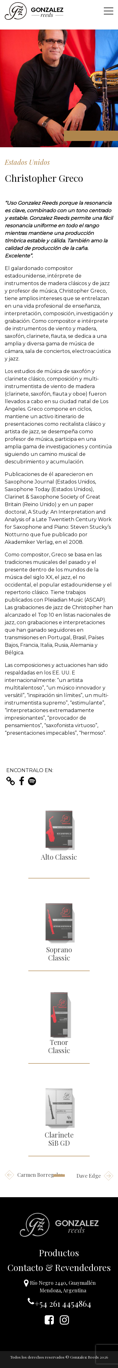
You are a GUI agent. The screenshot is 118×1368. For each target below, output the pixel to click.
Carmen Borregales (34, 1175)
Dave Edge (94, 1176)
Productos (59, 1252)
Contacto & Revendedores (59, 1267)
